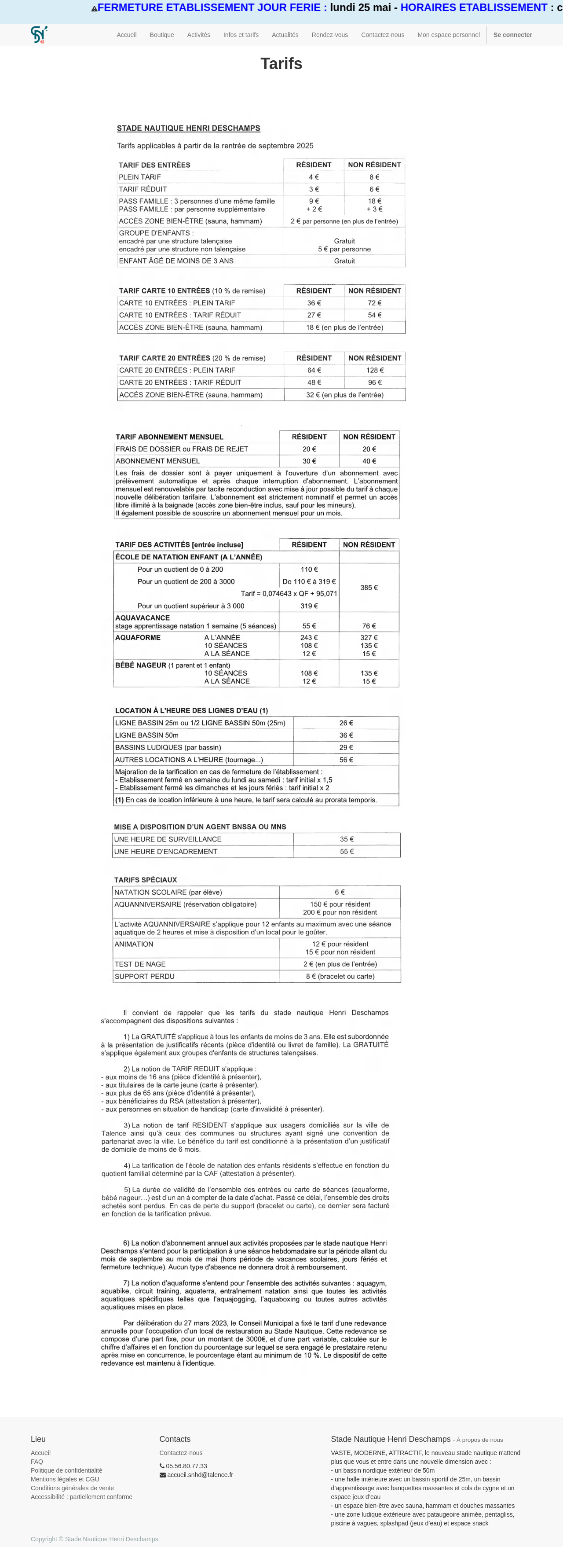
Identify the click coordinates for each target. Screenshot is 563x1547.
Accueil (41, 1452)
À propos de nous (480, 1440)
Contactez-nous (181, 1452)
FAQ (37, 1461)
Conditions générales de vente (72, 1488)
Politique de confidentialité (66, 1470)
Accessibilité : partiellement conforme (81, 1496)
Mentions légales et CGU (65, 1479)
